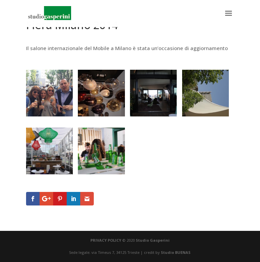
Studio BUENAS (176, 252)
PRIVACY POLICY (105, 240)
